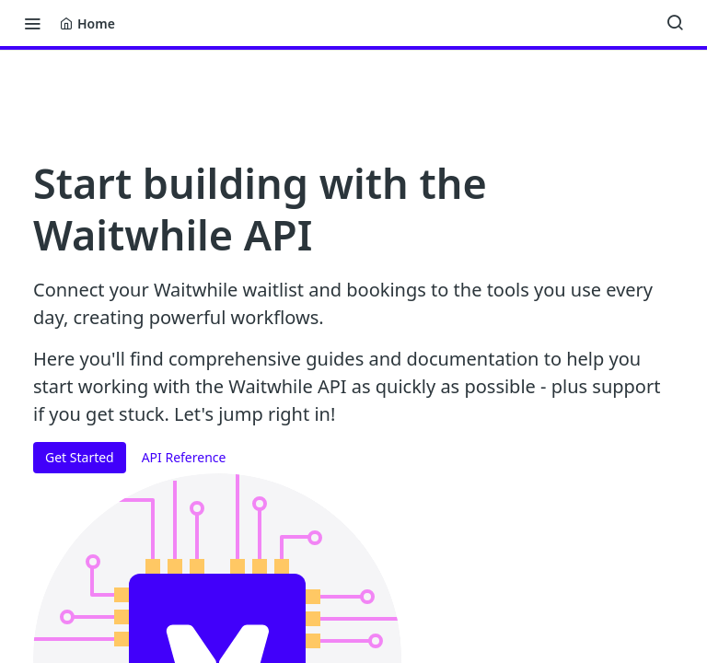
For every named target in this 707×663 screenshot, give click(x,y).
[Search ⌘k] (675, 23)
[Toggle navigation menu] (32, 23)
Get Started (79, 457)
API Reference (184, 457)
